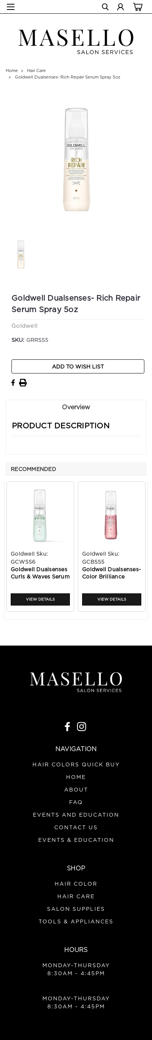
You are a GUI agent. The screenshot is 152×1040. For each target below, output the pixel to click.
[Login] (120, 7)
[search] (105, 7)
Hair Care (36, 71)
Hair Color (76, 884)
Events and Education (76, 815)
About (76, 790)
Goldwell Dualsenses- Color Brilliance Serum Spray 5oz (111, 574)
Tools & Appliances (76, 922)
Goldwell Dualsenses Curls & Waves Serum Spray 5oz (40, 574)
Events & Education (76, 840)
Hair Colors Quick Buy (76, 765)
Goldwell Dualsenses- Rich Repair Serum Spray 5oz (67, 77)
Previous (129, 469)
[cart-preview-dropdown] (136, 6)
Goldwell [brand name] (23, 554)
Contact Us (76, 827)
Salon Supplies (76, 909)
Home (12, 71)
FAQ (76, 802)
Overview (76, 407)
